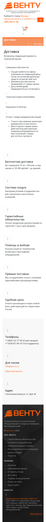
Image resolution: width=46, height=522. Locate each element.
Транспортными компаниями (20, 97)
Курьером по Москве (16, 107)
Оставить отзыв (15, 471)
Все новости (36, 514)
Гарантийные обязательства (21, 439)
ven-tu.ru (10, 430)
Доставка (12, 475)
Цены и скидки (15, 452)
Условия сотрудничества (20, 442)
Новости (12, 455)
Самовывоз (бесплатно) (17, 67)
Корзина (12, 465)
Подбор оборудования (19, 478)
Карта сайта (13, 485)
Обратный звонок (12, 19)
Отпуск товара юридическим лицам (23, 117)
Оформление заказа (17, 468)
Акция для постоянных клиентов (21, 498)
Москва (25, 16)
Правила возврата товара (20, 445)
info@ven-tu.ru (30, 19)
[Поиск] (22, 34)
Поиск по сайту (15, 481)
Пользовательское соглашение (23, 449)
